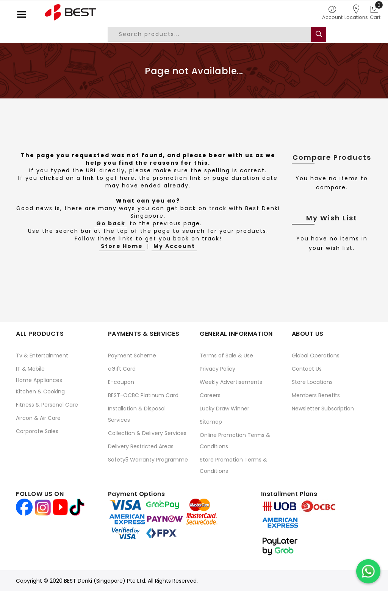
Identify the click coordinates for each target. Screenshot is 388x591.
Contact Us (307, 369)
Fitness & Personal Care (47, 405)
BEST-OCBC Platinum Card (143, 395)
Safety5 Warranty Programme (148, 459)
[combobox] (215, 34)
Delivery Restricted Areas (141, 446)
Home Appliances (39, 380)
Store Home (122, 246)
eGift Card (122, 369)
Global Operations (316, 355)
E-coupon (121, 382)
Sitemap (211, 422)
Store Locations (312, 382)
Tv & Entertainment (42, 355)
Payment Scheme (132, 355)
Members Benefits (316, 395)
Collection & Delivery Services (147, 433)
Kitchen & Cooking (40, 391)
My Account (174, 246)
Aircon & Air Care (38, 418)
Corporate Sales (37, 431)
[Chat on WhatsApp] (368, 571)
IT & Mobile (30, 369)
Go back (110, 223)
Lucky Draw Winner (224, 408)
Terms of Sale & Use (226, 355)
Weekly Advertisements (231, 382)
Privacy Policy (217, 369)
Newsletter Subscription (323, 408)
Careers (210, 395)
